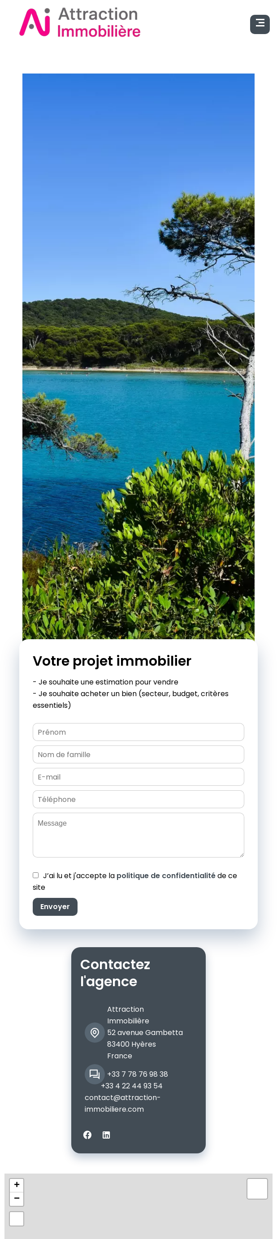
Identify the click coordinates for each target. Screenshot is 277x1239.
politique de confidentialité (166, 876)
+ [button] (17, 1185)
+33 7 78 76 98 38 (137, 1074)
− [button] (17, 1199)
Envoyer (55, 906)
